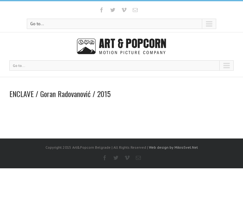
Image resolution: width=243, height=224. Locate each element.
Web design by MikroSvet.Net (173, 147)
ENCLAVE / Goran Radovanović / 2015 (60, 93)
